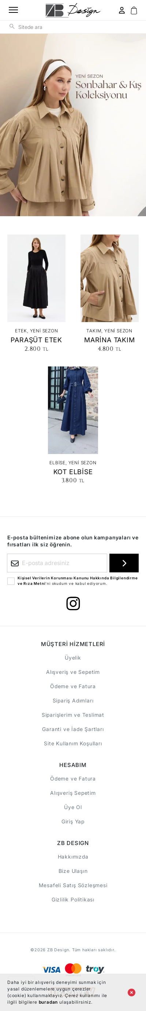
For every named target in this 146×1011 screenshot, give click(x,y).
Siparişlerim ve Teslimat (73, 715)
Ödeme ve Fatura (73, 686)
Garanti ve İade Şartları (73, 729)
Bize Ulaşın (73, 871)
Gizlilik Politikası (73, 899)
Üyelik (73, 657)
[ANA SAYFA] (73, 10)
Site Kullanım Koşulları (73, 743)
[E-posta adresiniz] (57, 563)
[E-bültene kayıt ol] (124, 563)
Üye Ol (73, 807)
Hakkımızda (73, 856)
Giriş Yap (73, 821)
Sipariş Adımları (73, 700)
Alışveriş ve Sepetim (73, 672)
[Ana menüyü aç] (11, 10)
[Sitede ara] (12, 26)
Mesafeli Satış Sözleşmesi (73, 885)
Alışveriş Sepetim (73, 793)
